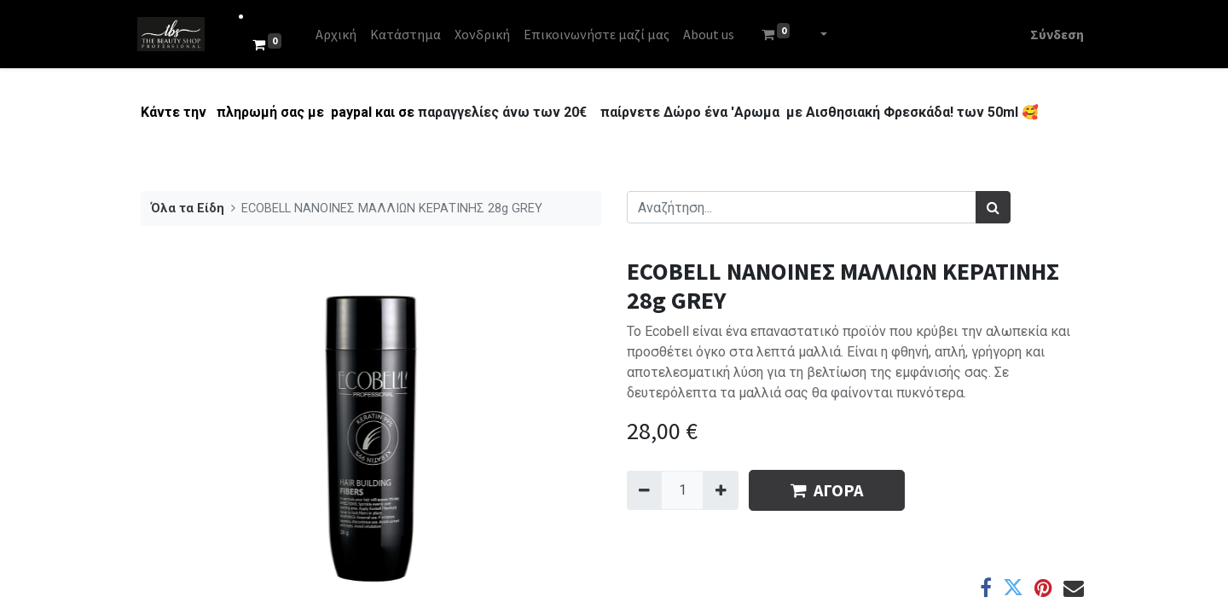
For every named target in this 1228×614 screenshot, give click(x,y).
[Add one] (720, 490)
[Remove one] (644, 490)
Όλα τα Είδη (187, 208)
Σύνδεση (1053, 34)
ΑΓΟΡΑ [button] (827, 490)
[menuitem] (339, 34)
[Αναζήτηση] (993, 207)
